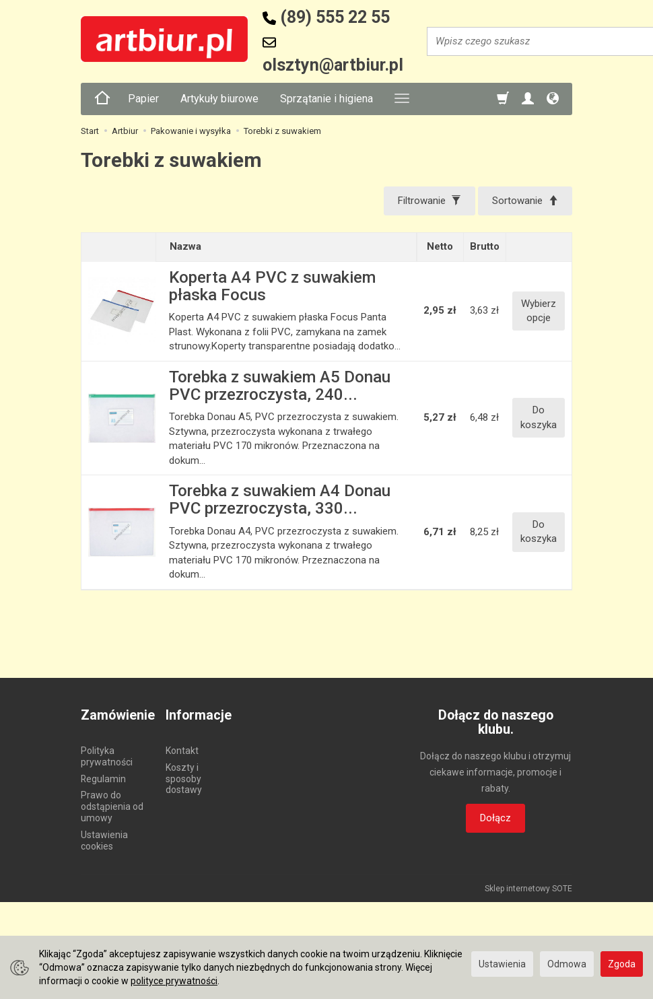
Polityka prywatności (107, 756)
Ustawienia (502, 964)
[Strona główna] (102, 99)
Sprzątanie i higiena (326, 98)
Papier (143, 98)
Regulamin (103, 778)
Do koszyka (538, 417)
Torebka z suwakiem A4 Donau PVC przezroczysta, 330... (279, 499)
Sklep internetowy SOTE (528, 888)
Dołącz (495, 818)
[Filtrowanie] (429, 200)
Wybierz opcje (538, 311)
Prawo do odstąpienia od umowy (112, 806)
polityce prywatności (174, 980)
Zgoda (621, 964)
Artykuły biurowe (219, 98)
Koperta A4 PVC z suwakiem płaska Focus (272, 286)
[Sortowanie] (525, 200)
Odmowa (566, 964)
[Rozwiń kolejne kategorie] (402, 99)
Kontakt (182, 750)
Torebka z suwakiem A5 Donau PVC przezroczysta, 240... (279, 386)
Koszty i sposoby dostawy (184, 779)
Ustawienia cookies (104, 840)
